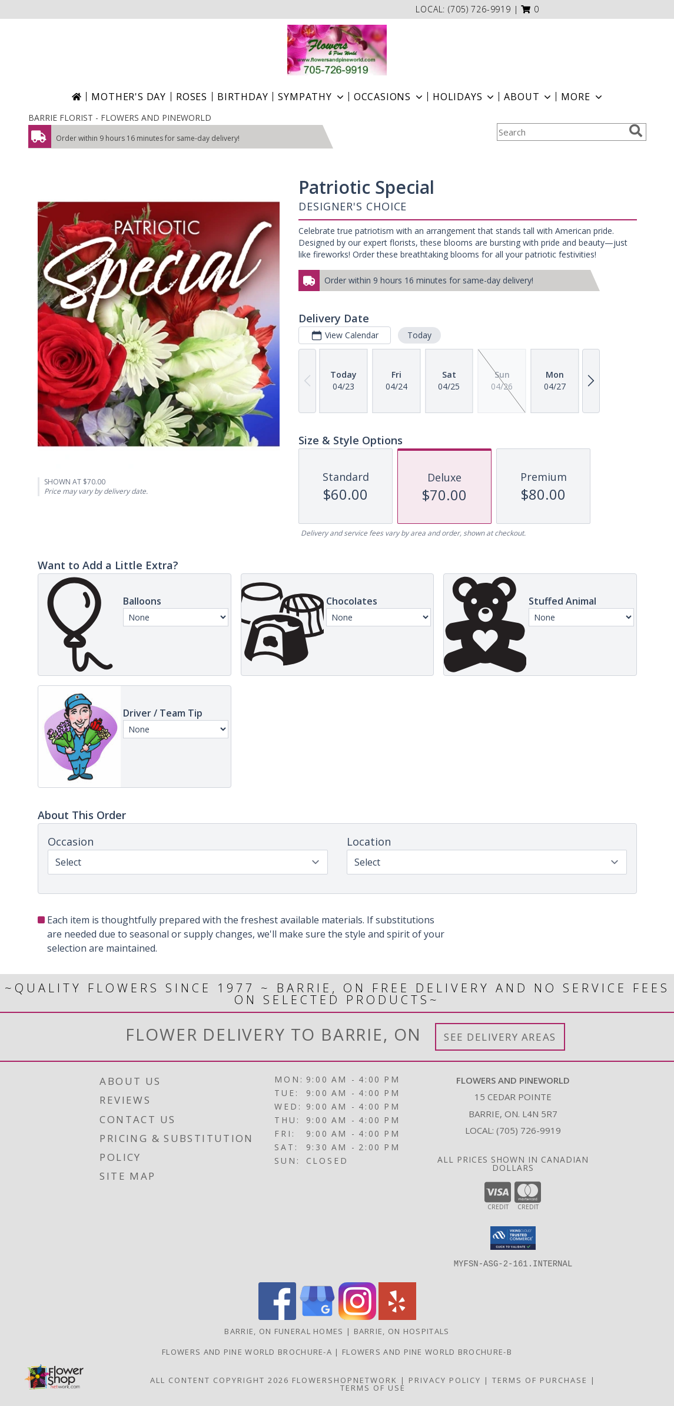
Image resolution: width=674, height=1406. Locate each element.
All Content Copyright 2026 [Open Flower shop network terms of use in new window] (219, 1380)
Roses (191, 96)
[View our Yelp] (397, 1316)
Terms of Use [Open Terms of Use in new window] (373, 1387)
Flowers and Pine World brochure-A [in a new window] (248, 1351)
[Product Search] (560, 132)
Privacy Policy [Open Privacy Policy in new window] (445, 1380)
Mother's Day (128, 96)
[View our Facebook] (277, 1316)
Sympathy (312, 96)
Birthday (242, 96)
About (528, 96)
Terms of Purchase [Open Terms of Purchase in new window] (539, 1380)
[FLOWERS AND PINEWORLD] (336, 50)
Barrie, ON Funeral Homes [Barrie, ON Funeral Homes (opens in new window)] (283, 1331)
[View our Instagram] (357, 1316)
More (582, 96)
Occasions (389, 96)
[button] (530, 9)
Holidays (464, 96)
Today (419, 335)
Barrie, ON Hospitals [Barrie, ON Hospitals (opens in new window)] (402, 1331)
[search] (636, 131)
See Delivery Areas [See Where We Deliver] (500, 1037)
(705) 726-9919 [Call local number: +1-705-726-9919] (479, 9)
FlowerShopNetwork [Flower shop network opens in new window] (344, 1380)
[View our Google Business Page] (317, 1316)
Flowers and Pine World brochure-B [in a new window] (427, 1351)
